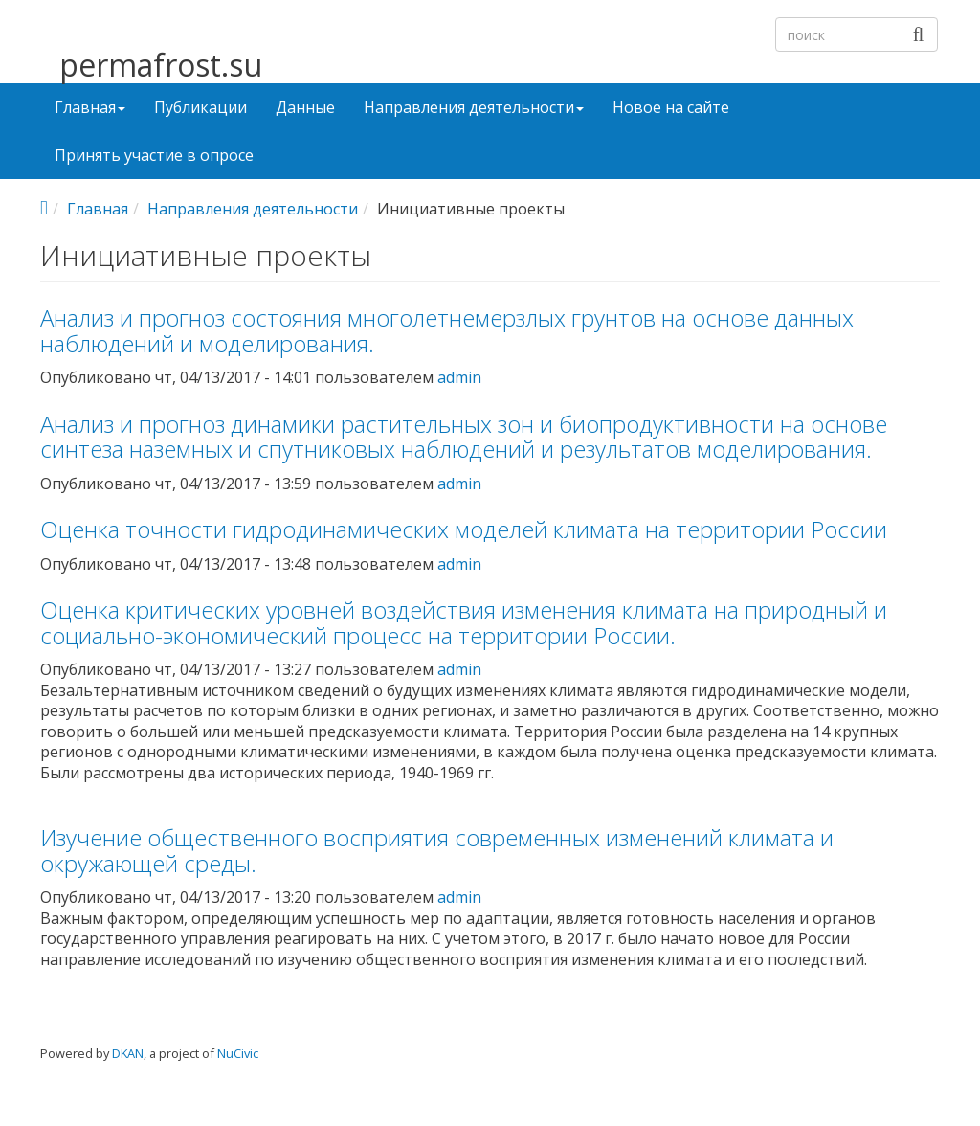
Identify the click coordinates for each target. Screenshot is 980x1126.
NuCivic (237, 1053)
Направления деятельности (474, 107)
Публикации (200, 107)
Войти (907, 1067)
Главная (90, 107)
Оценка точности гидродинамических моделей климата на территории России (463, 529)
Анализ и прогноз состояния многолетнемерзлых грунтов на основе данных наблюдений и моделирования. (447, 330)
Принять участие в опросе (154, 155)
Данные (305, 107)
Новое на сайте (670, 107)
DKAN (128, 1053)
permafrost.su (160, 65)
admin (459, 377)
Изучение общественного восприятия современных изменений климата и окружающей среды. (437, 850)
